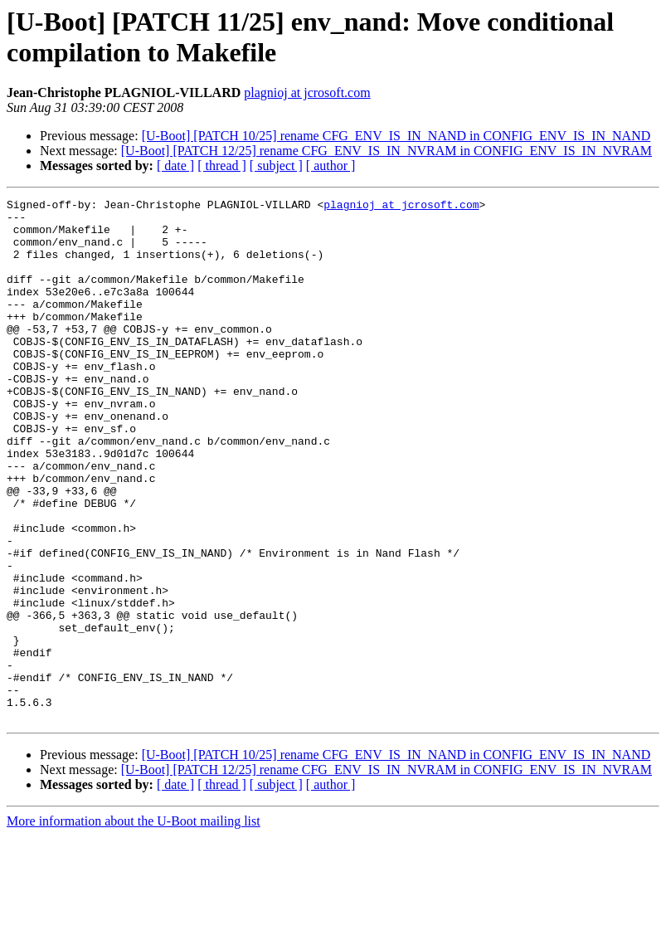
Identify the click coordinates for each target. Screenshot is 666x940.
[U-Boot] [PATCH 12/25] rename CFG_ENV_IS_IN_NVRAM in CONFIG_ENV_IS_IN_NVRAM (386, 151)
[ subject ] (276, 165)
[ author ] (331, 165)
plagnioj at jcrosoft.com (307, 92)
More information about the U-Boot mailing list (133, 925)
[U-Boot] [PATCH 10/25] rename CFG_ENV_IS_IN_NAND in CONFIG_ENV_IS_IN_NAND (396, 136)
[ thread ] (221, 165)
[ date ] (175, 165)
